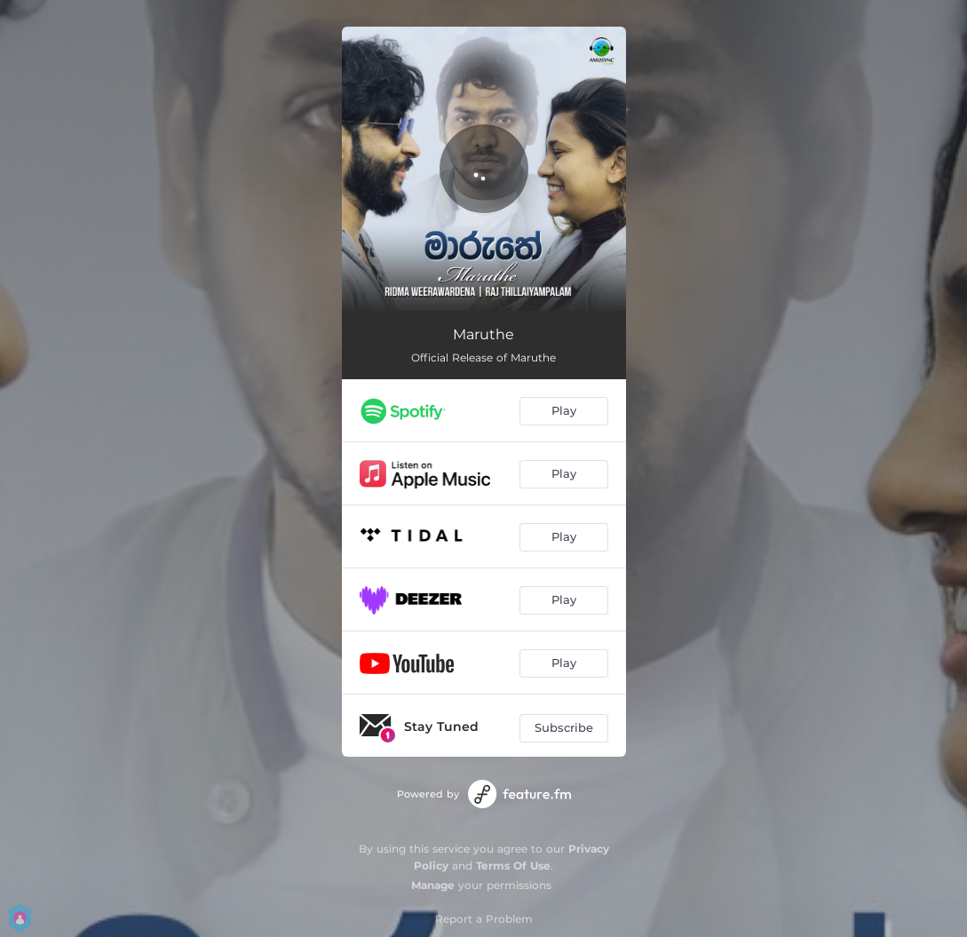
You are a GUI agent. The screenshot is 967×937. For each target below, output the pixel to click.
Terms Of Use (513, 865)
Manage (433, 885)
